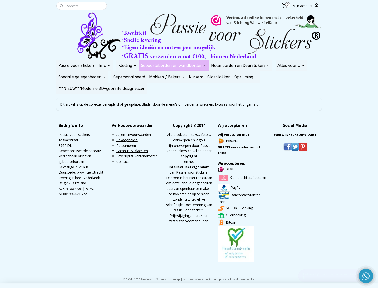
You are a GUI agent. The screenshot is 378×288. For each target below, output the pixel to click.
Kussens (196, 77)
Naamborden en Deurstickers (240, 65)
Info (105, 65)
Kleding (127, 65)
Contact (122, 161)
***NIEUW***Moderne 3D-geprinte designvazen (101, 88)
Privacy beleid (127, 140)
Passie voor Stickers (76, 65)
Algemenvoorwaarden (133, 134)
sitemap (174, 279)
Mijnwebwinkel (245, 279)
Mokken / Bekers (167, 77)
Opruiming (246, 77)
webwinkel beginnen (203, 279)
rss (185, 279)
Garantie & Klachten (132, 150)
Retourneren (126, 145)
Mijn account (305, 6)
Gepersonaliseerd (129, 77)
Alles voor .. (291, 65)
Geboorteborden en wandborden (174, 65)
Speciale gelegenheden (82, 77)
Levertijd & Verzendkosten (137, 156)
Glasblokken (218, 77)
